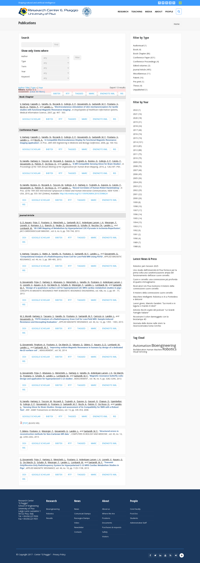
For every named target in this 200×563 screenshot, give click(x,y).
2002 (135, 190)
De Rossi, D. (50, 163)
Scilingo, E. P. (70, 104)
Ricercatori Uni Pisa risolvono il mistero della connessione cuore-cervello (153, 287)
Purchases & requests (111, 527)
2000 (135, 198)
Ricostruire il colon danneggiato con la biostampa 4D (150, 318)
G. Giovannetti (26, 282)
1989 (135, 242)
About (158, 11)
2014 (135, 142)
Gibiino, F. (88, 344)
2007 (135, 170)
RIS (121, 93)
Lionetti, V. (25, 225)
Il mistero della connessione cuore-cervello (153, 292)
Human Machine (154, 349)
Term (23, 66)
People (169, 11)
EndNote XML (107, 93)
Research (123, 11)
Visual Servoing (140, 351)
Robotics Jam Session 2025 (145, 266)
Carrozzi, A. (99, 316)
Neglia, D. (60, 225)
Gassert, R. (93, 401)
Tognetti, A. (81, 161)
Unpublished (138, 89)
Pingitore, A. (39, 344)
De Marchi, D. (53, 285)
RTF (67, 93)
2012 (135, 150)
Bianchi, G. (50, 225)
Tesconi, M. (46, 161)
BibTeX (56, 93)
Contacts (78, 532)
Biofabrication (139, 349)
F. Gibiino (24, 431)
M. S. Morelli (25, 316)
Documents (107, 523)
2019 (135, 122)
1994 (135, 222)
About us (106, 509)
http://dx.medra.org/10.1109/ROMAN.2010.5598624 (83, 193)
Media (148, 11)
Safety (104, 532)
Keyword (25, 77)
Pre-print (137, 81)
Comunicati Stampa (82, 513)
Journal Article (139, 69)
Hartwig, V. (35, 161)
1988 (135, 246)
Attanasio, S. (59, 282)
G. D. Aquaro (26, 222)
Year (23, 72)
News (76, 509)
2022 (135, 110)
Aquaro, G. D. (40, 285)
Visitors (105, 536)
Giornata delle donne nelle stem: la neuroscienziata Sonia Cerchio (149, 324)
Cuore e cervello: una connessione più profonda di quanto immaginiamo (155, 280)
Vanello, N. (46, 104)
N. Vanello (24, 161)
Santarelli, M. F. (99, 104)
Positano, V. (112, 104)
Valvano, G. (77, 344)
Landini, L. (48, 106)
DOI (24, 200)
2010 (135, 158)
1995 (135, 218)
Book (135, 49)
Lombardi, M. (26, 228)
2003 (135, 186)
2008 (135, 166)
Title (27, 87)
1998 (135, 206)
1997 (135, 210)
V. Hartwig (24, 104)
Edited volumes (140, 65)
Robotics (169, 348)
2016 (135, 134)
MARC (92, 93)
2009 (135, 162)
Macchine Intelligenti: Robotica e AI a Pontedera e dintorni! (155, 298)
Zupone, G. (70, 161)
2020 (135, 118)
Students (134, 518)
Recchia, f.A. (97, 225)
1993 (135, 226)
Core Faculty (135, 509)
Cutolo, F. (116, 161)
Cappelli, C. (35, 104)
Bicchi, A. (24, 106)
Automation (142, 345)
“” (69, 108)
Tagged (79, 93)
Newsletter (79, 527)
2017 (135, 130)
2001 (135, 194)
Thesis (136, 85)
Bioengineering (164, 345)
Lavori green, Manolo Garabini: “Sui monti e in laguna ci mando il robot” (154, 304)
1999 (135, 202)
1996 (135, 214)
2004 (135, 182)
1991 (135, 234)
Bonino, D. (93, 161)
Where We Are (108, 513)
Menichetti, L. (59, 222)
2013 (135, 146)
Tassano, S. (35, 253)
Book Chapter (139, 53)
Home (177, 24)
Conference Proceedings (144, 61)
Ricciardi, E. (58, 104)
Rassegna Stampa (82, 518)
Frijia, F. (36, 222)
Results (49, 518)
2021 (135, 114)
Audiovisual (138, 45)
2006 (135, 174)
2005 (135, 178)
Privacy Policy (59, 554)
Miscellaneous (139, 73)
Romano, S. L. (37, 225)
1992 (135, 230)
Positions (106, 518)
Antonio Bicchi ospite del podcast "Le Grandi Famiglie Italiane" (153, 311)
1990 (135, 238)
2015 (135, 138)
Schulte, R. (85, 225)
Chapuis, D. (104, 401)
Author (24, 56)
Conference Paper (141, 57)
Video (76, 523)
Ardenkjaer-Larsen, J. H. (93, 222)
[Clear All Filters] (37, 91)
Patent (136, 77)
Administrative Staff (138, 523)
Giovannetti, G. (84, 104)
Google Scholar (31, 119)
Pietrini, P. (34, 106)
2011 (135, 154)
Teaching (136, 11)
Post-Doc (134, 513)
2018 (135, 126)
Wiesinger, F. (111, 222)
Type (23, 61)
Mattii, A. (46, 253)
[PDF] (25, 423)
